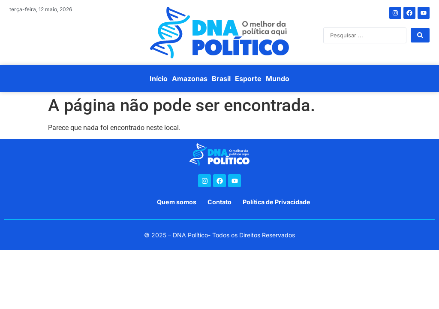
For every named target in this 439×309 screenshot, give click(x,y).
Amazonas (189, 78)
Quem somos (176, 202)
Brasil (221, 78)
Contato (219, 202)
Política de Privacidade (276, 202)
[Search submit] (420, 35)
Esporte (248, 78)
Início (159, 78)
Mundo (277, 78)
